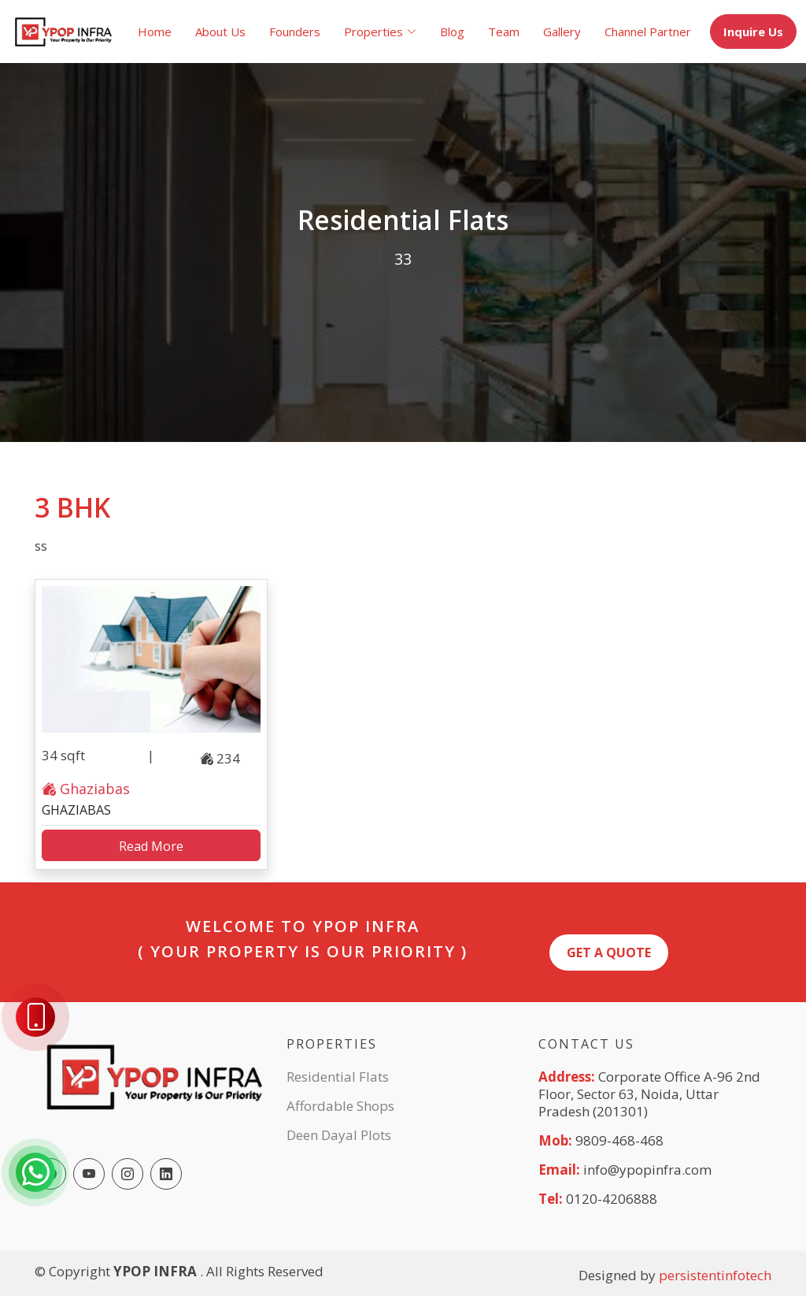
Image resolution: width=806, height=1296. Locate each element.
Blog (452, 31)
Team (503, 31)
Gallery (562, 31)
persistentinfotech (715, 1275)
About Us (220, 31)
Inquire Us (753, 31)
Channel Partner (647, 31)
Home (155, 31)
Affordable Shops (340, 1106)
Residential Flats (338, 1077)
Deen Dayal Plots (339, 1135)
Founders (294, 31)
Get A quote (609, 952)
